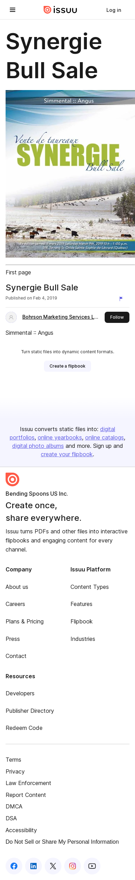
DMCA (14, 806)
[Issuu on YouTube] (92, 866)
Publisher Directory (30, 710)
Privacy (15, 771)
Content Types (89, 586)
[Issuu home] (60, 10)
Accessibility (21, 830)
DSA (11, 818)
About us (17, 586)
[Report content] (122, 299)
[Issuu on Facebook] (14, 866)
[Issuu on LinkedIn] (33, 866)
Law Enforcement (28, 782)
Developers (20, 693)
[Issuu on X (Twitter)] (53, 866)
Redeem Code (24, 727)
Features (81, 603)
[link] (114, 10)
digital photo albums (38, 445)
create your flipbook (67, 454)
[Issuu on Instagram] (72, 866)
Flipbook (81, 621)
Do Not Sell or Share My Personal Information (62, 842)
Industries (82, 638)
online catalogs (104, 437)
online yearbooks (60, 437)
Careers (15, 603)
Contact (16, 655)
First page (18, 272)
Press (13, 638)
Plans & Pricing (25, 621)
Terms (13, 759)
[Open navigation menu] (13, 10)
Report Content (26, 794)
